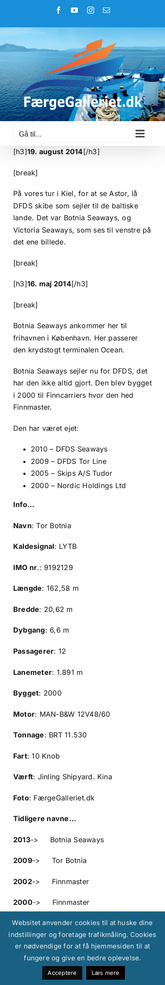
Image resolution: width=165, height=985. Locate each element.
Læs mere (106, 972)
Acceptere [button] (62, 972)
